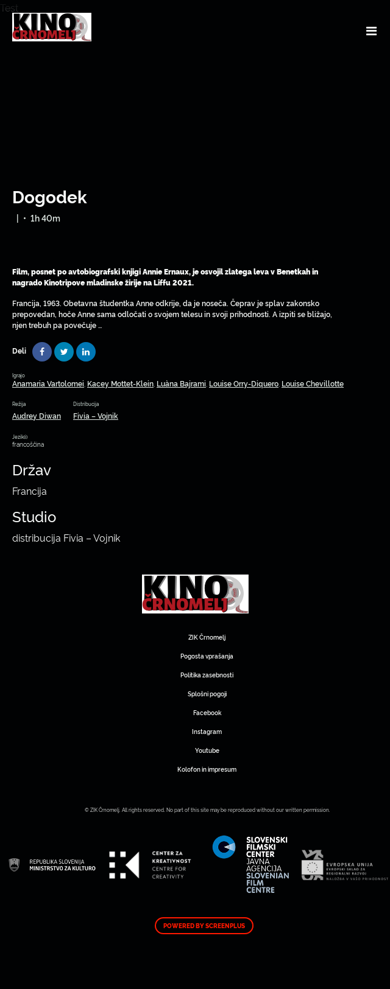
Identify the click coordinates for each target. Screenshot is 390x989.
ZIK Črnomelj (206, 637)
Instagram (207, 731)
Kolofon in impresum (206, 769)
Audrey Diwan (36, 415)
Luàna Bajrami (181, 383)
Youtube (207, 750)
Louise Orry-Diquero (243, 383)
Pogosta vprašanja (206, 656)
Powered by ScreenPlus (204, 925)
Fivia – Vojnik (95, 415)
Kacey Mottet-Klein (120, 383)
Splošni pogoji (207, 693)
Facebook (207, 712)
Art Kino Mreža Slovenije (195, 594)
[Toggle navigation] (371, 30)
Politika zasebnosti (206, 675)
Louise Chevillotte (313, 383)
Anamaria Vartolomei (48, 383)
